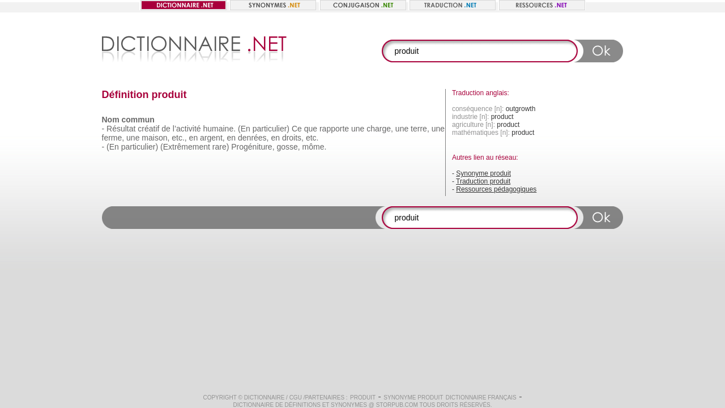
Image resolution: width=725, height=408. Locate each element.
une (357, 128)
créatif (148, 128)
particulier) (271, 128)
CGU (295, 397)
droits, (293, 137)
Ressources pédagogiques (496, 189)
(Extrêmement (185, 146)
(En (112, 146)
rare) (220, 146)
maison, (155, 137)
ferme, (113, 137)
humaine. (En (226, 128)
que (310, 128)
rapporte (334, 128)
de (165, 128)
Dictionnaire (264, 397)
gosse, (288, 146)
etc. (312, 137)
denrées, (253, 137)
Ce (297, 128)
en (193, 137)
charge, (379, 128)
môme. (314, 146)
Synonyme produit (483, 173)
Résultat (120, 128)
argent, (212, 137)
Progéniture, (252, 146)
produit (363, 397)
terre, (420, 128)
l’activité (187, 128)
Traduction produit (483, 181)
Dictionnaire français (481, 397)
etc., (179, 137)
